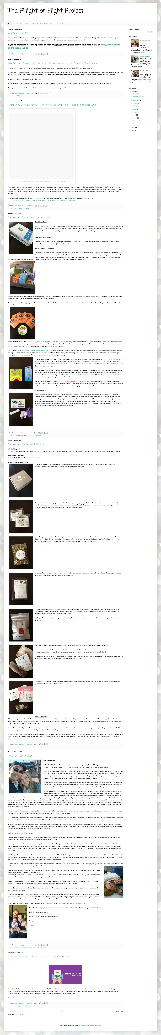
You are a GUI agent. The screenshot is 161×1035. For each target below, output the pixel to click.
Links (69, 23)
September (136, 100)
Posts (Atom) (19, 1014)
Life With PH (17, 23)
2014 (133, 131)
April (134, 115)
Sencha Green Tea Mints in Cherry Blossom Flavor (37, 350)
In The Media (61, 23)
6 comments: (29, 54)
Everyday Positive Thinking (39, 342)
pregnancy (25, 947)
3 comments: (29, 205)
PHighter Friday (17, 947)
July (134, 106)
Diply (26, 198)
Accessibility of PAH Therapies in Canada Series (26, 96)
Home (8, 23)
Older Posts (119, 1011)
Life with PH (16, 1006)
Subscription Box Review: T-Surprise (26, 444)
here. (39, 79)
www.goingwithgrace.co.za (79, 903)
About (27, 23)
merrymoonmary (84, 1026)
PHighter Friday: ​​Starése (20, 756)
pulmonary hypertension (51, 96)
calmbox (38, 226)
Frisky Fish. (101, 370)
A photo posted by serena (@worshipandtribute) (31, 181)
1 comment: (29, 432)
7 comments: (29, 93)
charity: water (39, 233)
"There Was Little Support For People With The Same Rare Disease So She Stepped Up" (52, 105)
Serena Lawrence (39, 1006)
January (135, 124)
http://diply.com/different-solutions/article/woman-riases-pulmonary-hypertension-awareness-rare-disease (42, 200)
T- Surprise (11, 451)
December (136, 94)
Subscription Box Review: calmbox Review (29, 217)
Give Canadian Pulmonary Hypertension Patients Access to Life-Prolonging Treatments (52, 63)
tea (43, 747)
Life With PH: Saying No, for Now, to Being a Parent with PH (38, 956)
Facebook (48, 903)
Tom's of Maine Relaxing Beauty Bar (75, 381)
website (27, 38)
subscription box (22, 435)
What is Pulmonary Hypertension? (42, 23)
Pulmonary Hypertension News (25, 998)
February (136, 121)
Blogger (98, 1026)
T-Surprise (38, 747)
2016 (133, 91)
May (134, 112)
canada (42, 96)
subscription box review (34, 435)
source (41, 198)
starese (44, 947)
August (135, 103)
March (135, 118)
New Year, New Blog (18, 33)
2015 (133, 128)
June (134, 109)
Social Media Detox (145, 56)
